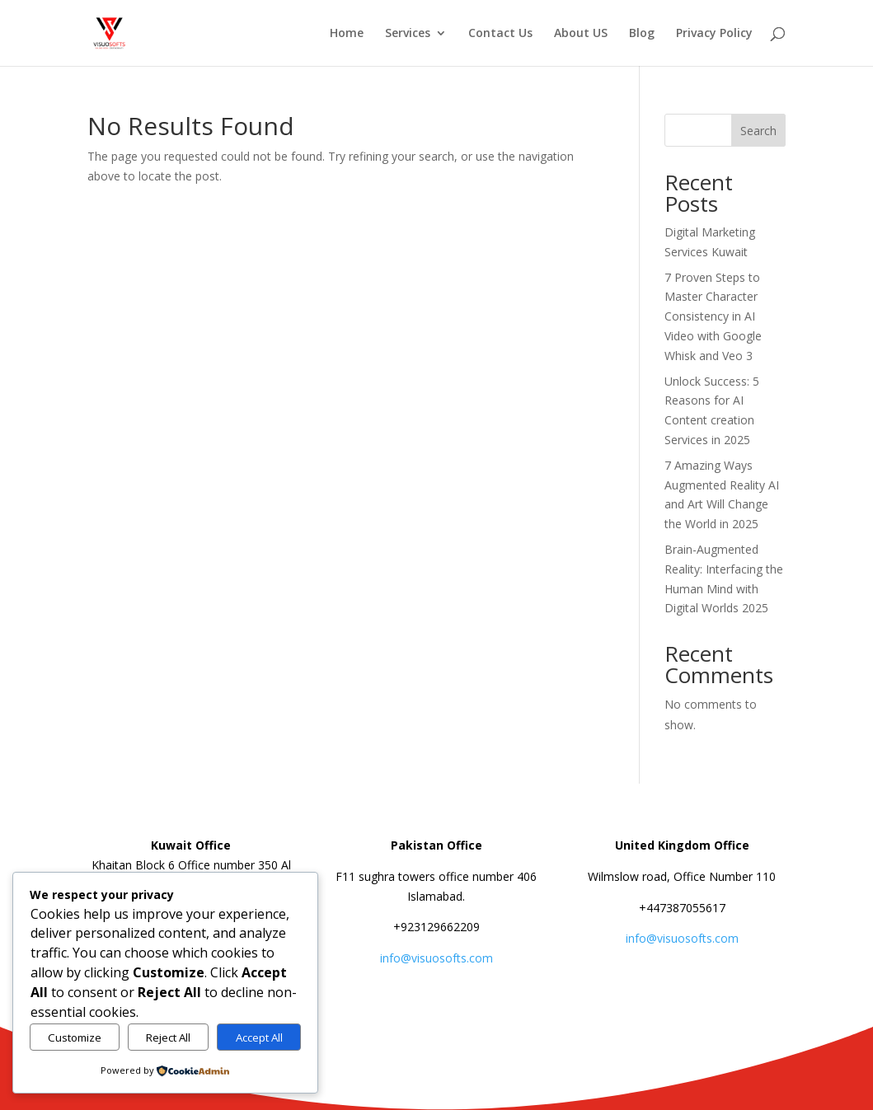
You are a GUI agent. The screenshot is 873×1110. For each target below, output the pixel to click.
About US (581, 33)
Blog (642, 33)
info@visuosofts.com (436, 958)
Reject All (168, 1037)
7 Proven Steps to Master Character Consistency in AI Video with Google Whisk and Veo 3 (713, 316)
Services (407, 33)
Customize (74, 1037)
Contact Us (500, 33)
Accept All (259, 1037)
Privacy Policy (714, 33)
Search (758, 130)
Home (347, 33)
